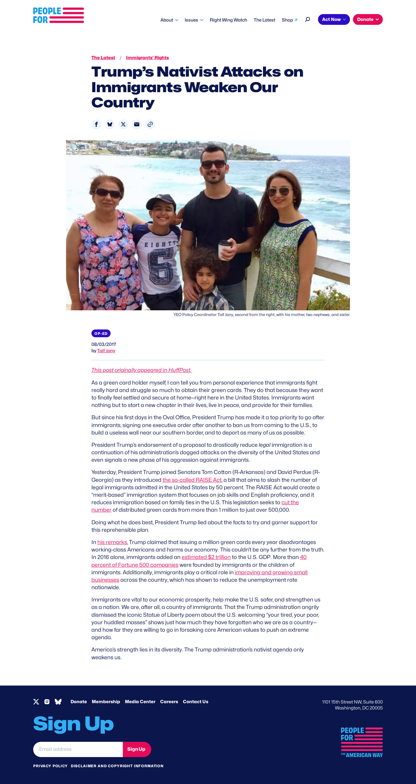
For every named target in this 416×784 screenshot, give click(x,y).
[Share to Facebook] (96, 124)
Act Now (331, 19)
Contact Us (195, 701)
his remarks (112, 542)
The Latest (264, 20)
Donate (365, 19)
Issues (191, 20)
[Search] (307, 19)
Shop (287, 20)
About (166, 20)
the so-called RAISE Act (192, 480)
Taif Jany (106, 350)
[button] (150, 124)
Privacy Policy (50, 766)
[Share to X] (123, 124)
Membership (106, 701)
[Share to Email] (137, 124)
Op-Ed (101, 333)
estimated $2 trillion (206, 557)
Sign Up (136, 749)
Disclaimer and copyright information (117, 766)
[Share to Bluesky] (110, 124)
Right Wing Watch (228, 20)
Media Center (140, 701)
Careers (169, 701)
